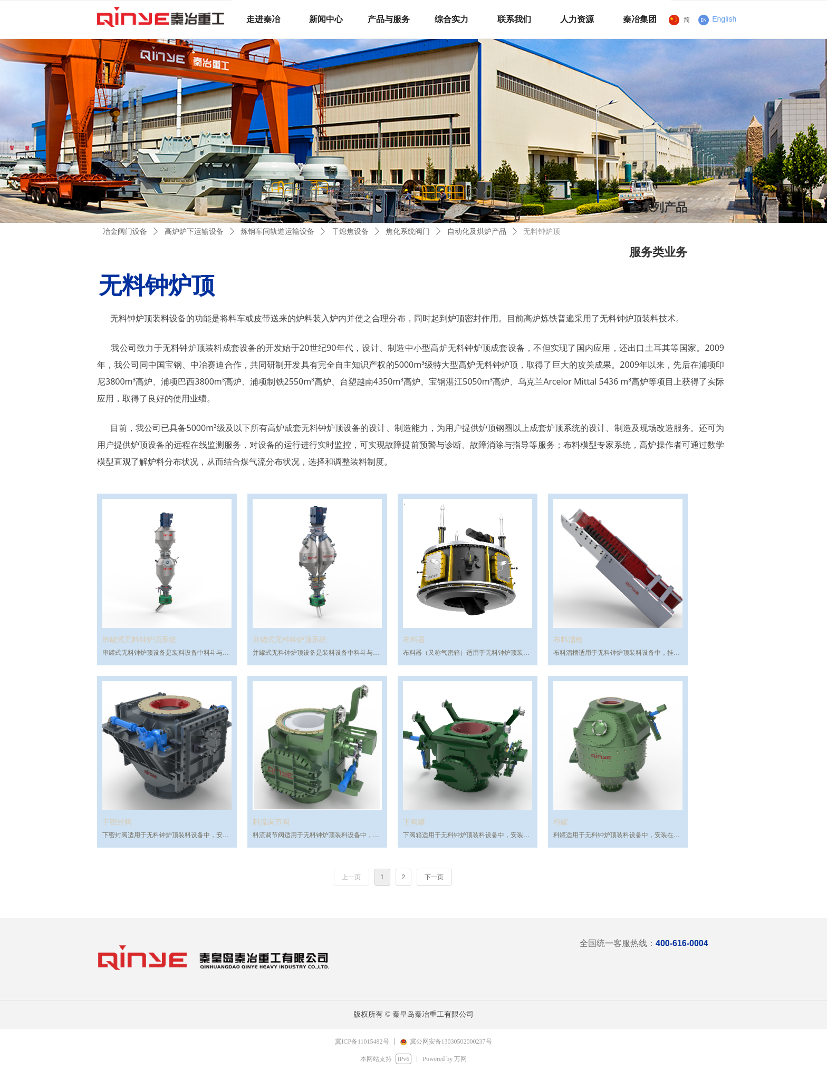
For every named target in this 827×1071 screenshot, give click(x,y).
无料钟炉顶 (541, 231)
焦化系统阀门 (408, 231)
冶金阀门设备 (125, 231)
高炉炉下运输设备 (194, 231)
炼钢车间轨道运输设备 (277, 231)
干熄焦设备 (350, 231)
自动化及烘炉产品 (476, 231)
